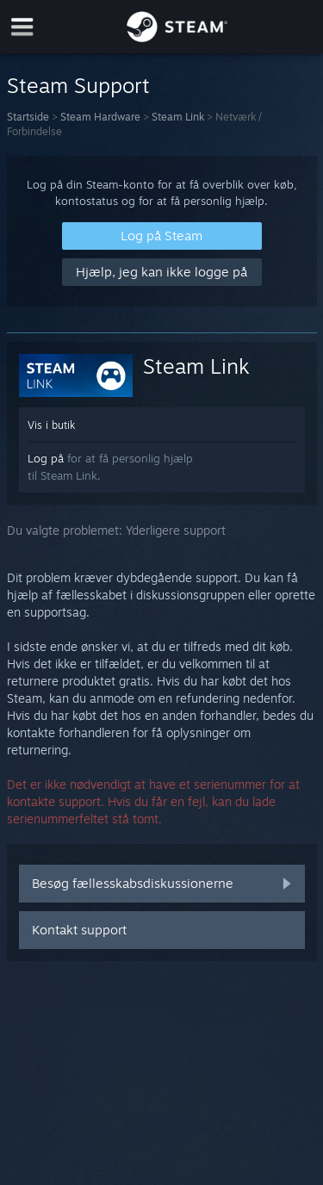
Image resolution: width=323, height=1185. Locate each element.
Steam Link (178, 116)
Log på (46, 458)
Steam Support (78, 85)
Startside (28, 116)
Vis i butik (51, 425)
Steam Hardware (100, 116)
